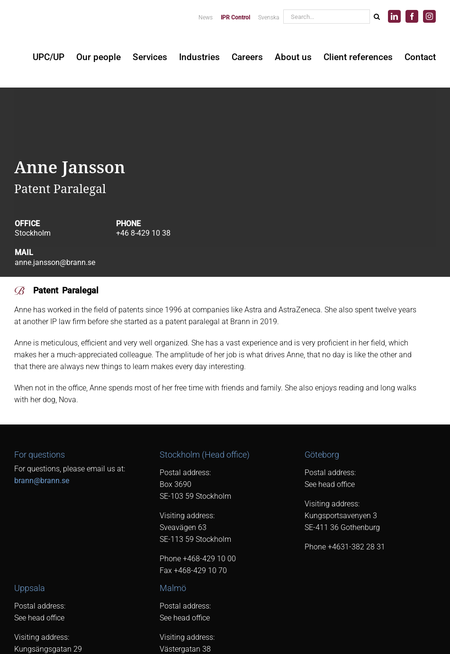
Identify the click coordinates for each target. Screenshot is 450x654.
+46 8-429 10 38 (143, 233)
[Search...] (326, 16)
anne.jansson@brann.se (55, 262)
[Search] (376, 16)
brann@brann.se (41, 480)
